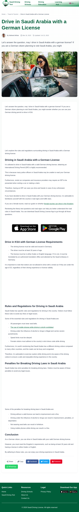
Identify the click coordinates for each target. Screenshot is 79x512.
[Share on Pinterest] (56, 462)
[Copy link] (20, 461)
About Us (24, 495)
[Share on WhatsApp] (11, 467)
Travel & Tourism (13, 14)
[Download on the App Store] (25, 228)
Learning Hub (58, 3)
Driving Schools (28, 3)
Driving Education (42, 3)
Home (3, 14)
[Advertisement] (39, 131)
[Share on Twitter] (44, 462)
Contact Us (25, 498)
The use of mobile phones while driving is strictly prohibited (31, 327)
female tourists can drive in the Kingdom (58, 204)
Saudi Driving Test (14, 3)
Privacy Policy (46, 492)
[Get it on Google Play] (54, 228)
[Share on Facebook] (32, 462)
